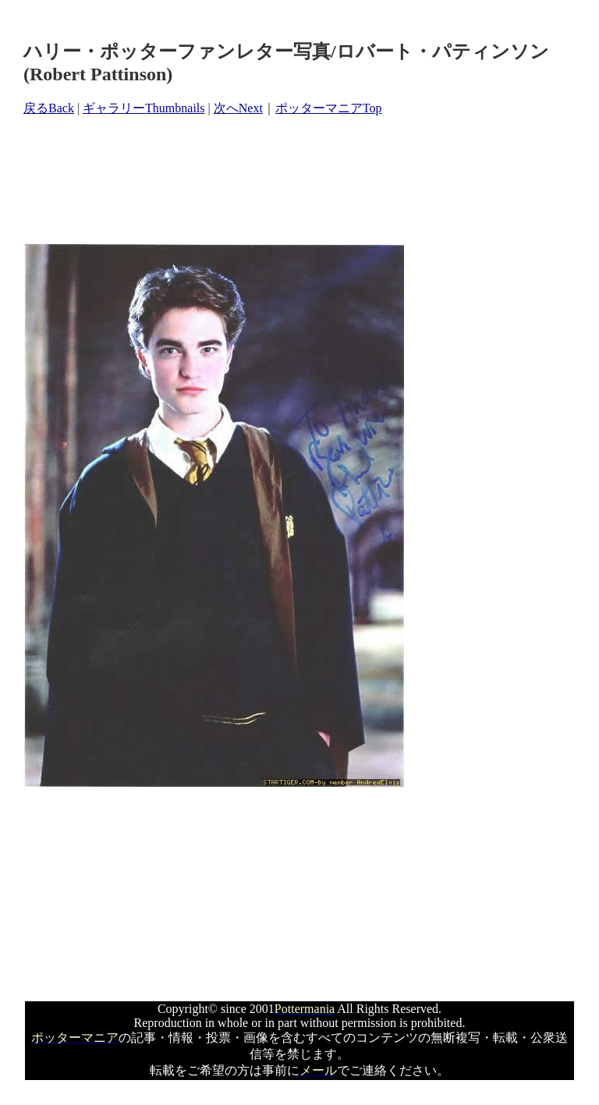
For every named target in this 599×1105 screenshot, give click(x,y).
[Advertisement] (307, 180)
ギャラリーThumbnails (143, 108)
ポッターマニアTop (328, 108)
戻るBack (48, 108)
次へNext (238, 108)
